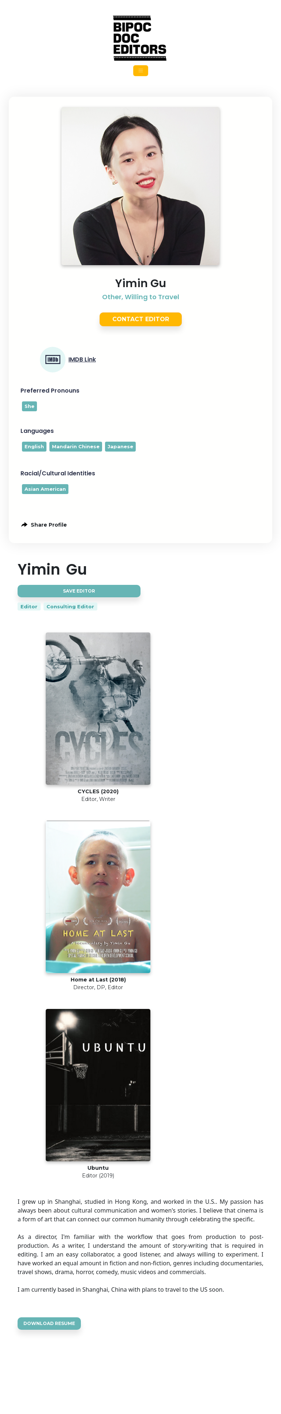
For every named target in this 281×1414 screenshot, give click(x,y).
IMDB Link (82, 359)
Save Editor (79, 591)
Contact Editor (140, 319)
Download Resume (49, 1323)
